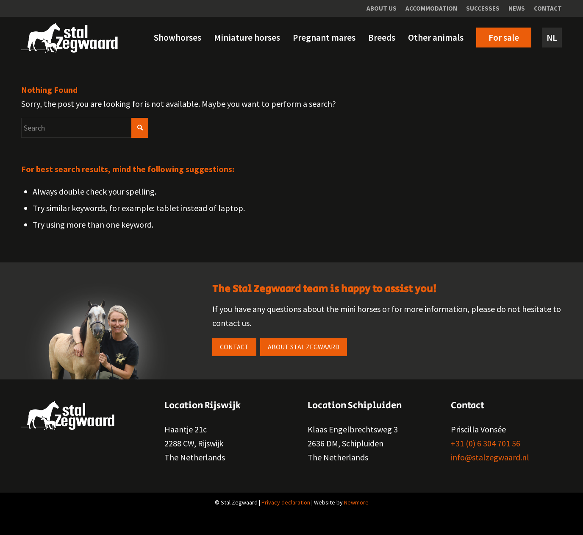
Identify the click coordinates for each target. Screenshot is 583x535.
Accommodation (431, 8)
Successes (483, 8)
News (516, 8)
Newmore (356, 502)
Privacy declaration (285, 502)
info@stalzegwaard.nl (490, 457)
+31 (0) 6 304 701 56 (485, 443)
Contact (548, 8)
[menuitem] (381, 8)
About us (381, 8)
